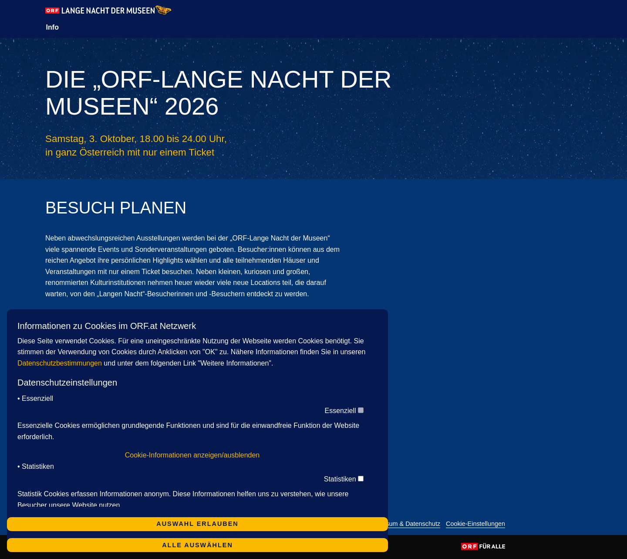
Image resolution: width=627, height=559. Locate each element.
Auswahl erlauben (197, 523)
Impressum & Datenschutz (403, 524)
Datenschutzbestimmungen (59, 363)
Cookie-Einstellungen (475, 524)
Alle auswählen (197, 545)
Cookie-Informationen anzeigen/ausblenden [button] (192, 455)
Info (52, 27)
